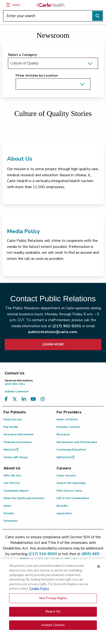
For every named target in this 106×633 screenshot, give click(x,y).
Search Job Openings (71, 483)
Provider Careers (68, 427)
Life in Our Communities (73, 498)
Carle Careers (66, 475)
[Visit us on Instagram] (43, 399)
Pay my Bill (11, 427)
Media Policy (23, 231)
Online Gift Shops (16, 457)
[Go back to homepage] (50, 5)
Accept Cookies (53, 628)
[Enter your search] (53, 15)
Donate (9, 513)
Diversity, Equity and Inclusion (24, 498)
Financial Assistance (18, 442)
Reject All (53, 614)
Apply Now (64, 513)
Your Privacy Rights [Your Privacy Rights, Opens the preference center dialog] (53, 600)
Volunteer (11, 521)
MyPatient (65, 457)
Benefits (62, 506)
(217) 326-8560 (42, 553)
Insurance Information (18, 434)
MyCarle (11, 449)
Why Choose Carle (69, 490)
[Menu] (8, 5)
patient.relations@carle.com (60, 559)
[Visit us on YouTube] (33, 399)
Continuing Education (71, 449)
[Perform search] (97, 16)
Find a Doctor (13, 419)
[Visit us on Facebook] (6, 399)
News (7, 506)
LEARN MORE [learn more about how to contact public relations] (53, 344)
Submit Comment (16, 391)
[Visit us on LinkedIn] (24, 399)
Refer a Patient (67, 419)
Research (63, 434)
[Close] (98, 569)
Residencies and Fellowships (77, 442)
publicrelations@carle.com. (53, 331)
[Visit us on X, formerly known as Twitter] (14, 399)
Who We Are (12, 475)
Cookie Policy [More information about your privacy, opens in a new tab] (39, 591)
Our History (12, 483)
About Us (19, 158)
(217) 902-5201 (66, 326)
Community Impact (16, 490)
